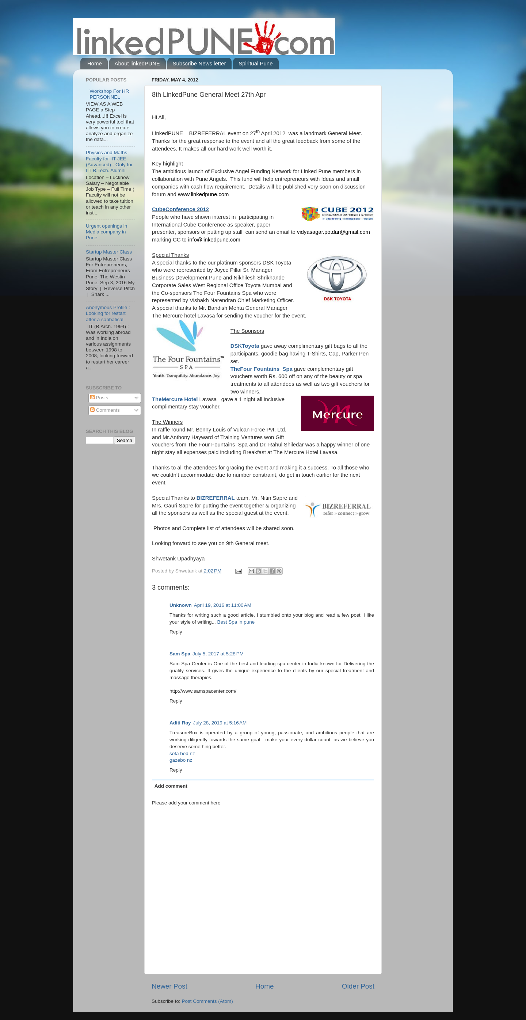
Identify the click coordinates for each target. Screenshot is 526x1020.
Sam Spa (179, 653)
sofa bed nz (182, 753)
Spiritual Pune (255, 63)
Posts (99, 397)
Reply (175, 632)
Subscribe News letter (199, 63)
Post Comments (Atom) (207, 1001)
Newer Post (169, 986)
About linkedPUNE (137, 63)
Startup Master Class (109, 252)
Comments (105, 410)
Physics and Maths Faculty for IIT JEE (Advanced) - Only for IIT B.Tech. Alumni (109, 161)
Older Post (358, 986)
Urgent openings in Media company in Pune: (106, 231)
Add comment (171, 786)
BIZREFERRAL (216, 498)
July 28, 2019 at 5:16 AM (220, 723)
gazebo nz (180, 760)
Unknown (180, 605)
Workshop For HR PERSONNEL (109, 94)
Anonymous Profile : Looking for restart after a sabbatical (108, 313)
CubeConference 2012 (180, 209)
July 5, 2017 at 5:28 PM (218, 653)
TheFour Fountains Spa (261, 369)
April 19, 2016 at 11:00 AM (222, 605)
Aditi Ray (180, 723)
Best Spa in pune (236, 622)
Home (94, 63)
